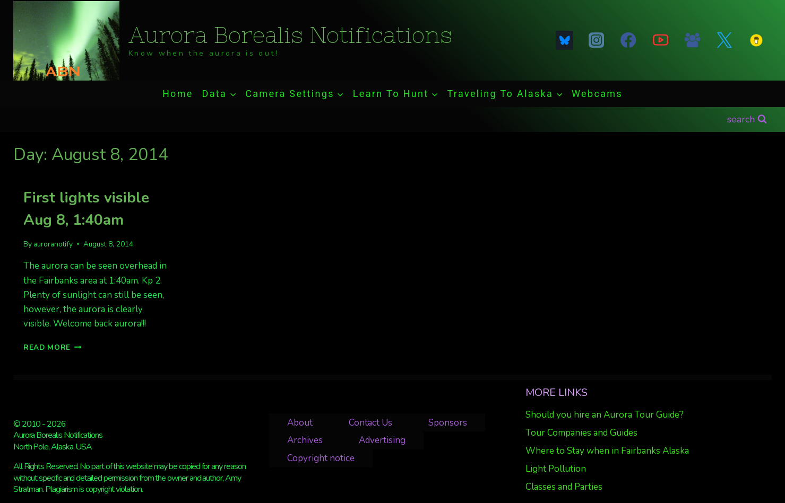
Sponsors (447, 423)
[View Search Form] (747, 119)
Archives (305, 440)
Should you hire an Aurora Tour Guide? (604, 415)
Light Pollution (555, 469)
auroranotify (53, 244)
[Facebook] (628, 40)
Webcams (597, 93)
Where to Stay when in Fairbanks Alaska (607, 451)
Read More (52, 347)
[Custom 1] (756, 40)
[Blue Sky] (564, 40)
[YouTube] (660, 40)
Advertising (382, 440)
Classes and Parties (563, 487)
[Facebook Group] (692, 40)
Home (177, 93)
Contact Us (370, 423)
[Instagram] (596, 40)
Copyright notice (321, 458)
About (300, 423)
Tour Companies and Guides (581, 433)
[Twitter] (724, 40)
